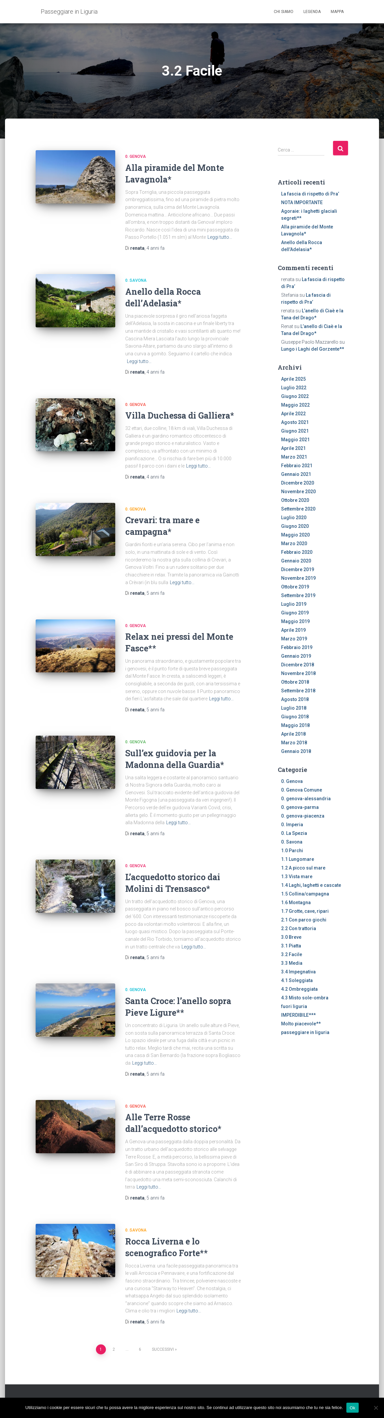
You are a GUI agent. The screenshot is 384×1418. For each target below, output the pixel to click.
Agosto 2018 (295, 699)
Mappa (337, 11)
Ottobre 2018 (295, 682)
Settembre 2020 (298, 509)
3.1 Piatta (291, 945)
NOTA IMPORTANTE (302, 202)
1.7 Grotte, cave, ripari (305, 911)
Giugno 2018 (295, 716)
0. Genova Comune (301, 790)
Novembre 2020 (298, 491)
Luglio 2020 (293, 517)
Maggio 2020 (295, 534)
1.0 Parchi (292, 850)
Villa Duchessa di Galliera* (179, 415)
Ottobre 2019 (295, 586)
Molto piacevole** (301, 1023)
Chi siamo (283, 11)
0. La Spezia (294, 833)
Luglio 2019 (293, 604)
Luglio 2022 (293, 387)
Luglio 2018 (293, 708)
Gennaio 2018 (296, 751)
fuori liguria (294, 1006)
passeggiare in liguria (305, 1032)
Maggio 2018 (295, 725)
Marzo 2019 (294, 638)
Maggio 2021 (295, 439)
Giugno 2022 (295, 396)
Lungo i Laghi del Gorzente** (312, 349)
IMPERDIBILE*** (298, 1015)
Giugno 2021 (295, 431)
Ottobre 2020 (295, 500)
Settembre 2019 (298, 595)
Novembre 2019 (298, 578)
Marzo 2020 (294, 543)
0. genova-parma (300, 807)
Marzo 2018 (294, 742)
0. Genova (135, 156)
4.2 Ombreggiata (299, 989)
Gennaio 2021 (296, 474)
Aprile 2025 (293, 379)
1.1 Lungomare (297, 859)
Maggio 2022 (295, 405)
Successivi (163, 1349)
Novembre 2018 (298, 673)
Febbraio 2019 (296, 647)
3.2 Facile (291, 954)
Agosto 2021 (295, 422)
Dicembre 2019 (297, 569)
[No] (375, 1407)
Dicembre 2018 (297, 664)
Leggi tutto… (219, 237)
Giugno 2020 (295, 526)
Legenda (312, 11)
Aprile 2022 (293, 413)
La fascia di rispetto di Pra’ (310, 193)
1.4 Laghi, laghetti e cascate (311, 885)
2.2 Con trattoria (298, 928)
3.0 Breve (291, 937)
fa (156, 248)
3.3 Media (291, 963)
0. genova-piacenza (302, 816)
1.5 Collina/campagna (305, 893)
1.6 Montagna (296, 902)
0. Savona (136, 280)
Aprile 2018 (293, 734)
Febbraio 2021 (296, 465)
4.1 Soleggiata (297, 980)
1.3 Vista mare (296, 876)
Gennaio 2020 (296, 560)
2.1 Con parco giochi (303, 919)
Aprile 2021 (293, 448)
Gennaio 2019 (296, 656)
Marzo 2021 (294, 457)
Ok (352, 1407)
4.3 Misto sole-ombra (304, 997)
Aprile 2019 (293, 630)
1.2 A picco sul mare (303, 868)
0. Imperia (292, 824)
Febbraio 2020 (296, 552)
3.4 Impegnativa (298, 971)
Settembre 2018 (298, 690)
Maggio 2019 (295, 621)
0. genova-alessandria (306, 798)
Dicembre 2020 (297, 483)
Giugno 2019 (295, 612)
